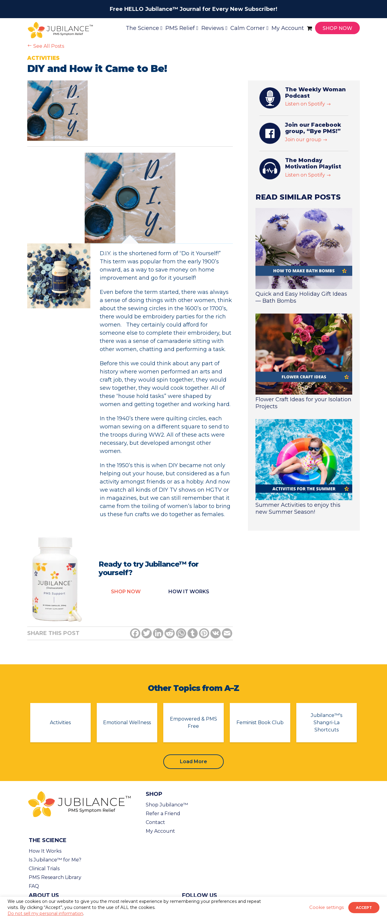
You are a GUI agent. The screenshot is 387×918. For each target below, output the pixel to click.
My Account (160, 831)
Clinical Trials (44, 868)
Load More (193, 761)
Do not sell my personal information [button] (45, 913)
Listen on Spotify (308, 104)
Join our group (306, 139)
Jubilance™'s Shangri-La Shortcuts (326, 722)
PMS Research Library (55, 877)
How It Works (45, 851)
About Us (44, 895)
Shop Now (126, 591)
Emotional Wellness (127, 722)
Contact (155, 822)
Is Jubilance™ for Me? (55, 860)
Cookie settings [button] (326, 907)
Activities (60, 722)
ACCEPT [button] (364, 907)
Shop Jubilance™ (167, 805)
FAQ (34, 886)
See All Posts (45, 46)
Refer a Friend (163, 813)
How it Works (188, 591)
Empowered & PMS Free (193, 722)
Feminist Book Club (260, 722)
